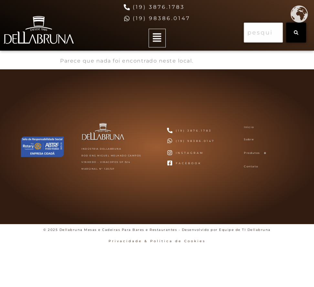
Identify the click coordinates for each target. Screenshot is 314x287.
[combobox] (266, 33)
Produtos (257, 153)
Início (249, 127)
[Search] (299, 33)
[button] (157, 39)
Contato (251, 166)
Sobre (249, 139)
